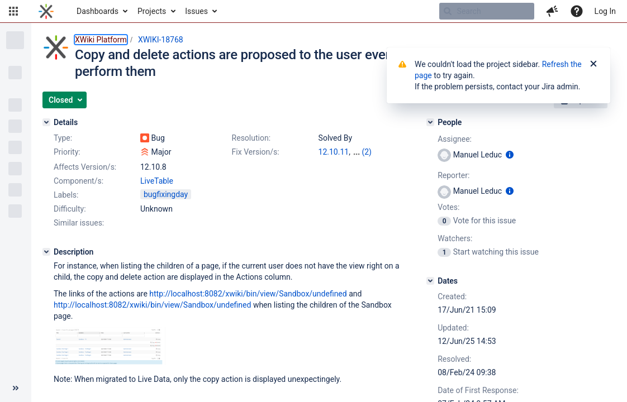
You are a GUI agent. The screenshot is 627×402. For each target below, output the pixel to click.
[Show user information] (509, 154)
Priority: (67, 151)
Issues (196, 11)
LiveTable (156, 180)
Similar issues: (79, 222)
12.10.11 (334, 151)
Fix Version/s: (255, 151)
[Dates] (430, 281)
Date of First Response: (478, 390)
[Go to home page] (46, 11)
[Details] (46, 122)
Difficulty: (70, 208)
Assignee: (455, 139)
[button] (13, 11)
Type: (63, 137)
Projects (151, 11)
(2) (367, 151)
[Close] (593, 64)
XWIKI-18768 (160, 39)
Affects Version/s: (85, 166)
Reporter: (453, 175)
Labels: (66, 194)
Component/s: (78, 180)
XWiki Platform (101, 39)
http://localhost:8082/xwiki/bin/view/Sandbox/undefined (247, 293)
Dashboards (97, 11)
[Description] (46, 252)
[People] (430, 122)
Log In (605, 11)
